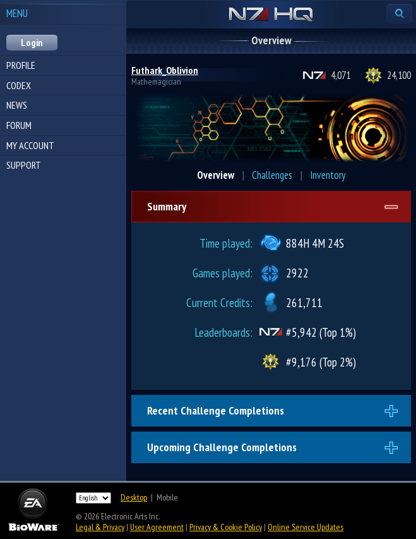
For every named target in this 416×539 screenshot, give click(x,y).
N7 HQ (271, 15)
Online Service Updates (305, 527)
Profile (20, 65)
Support (23, 165)
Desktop (134, 497)
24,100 (399, 75)
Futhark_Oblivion (164, 70)
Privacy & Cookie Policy (225, 527)
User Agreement (157, 527)
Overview (215, 175)
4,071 (340, 75)
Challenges (272, 175)
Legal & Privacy (100, 527)
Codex (18, 85)
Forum (19, 125)
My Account (30, 145)
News (16, 105)
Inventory (327, 175)
